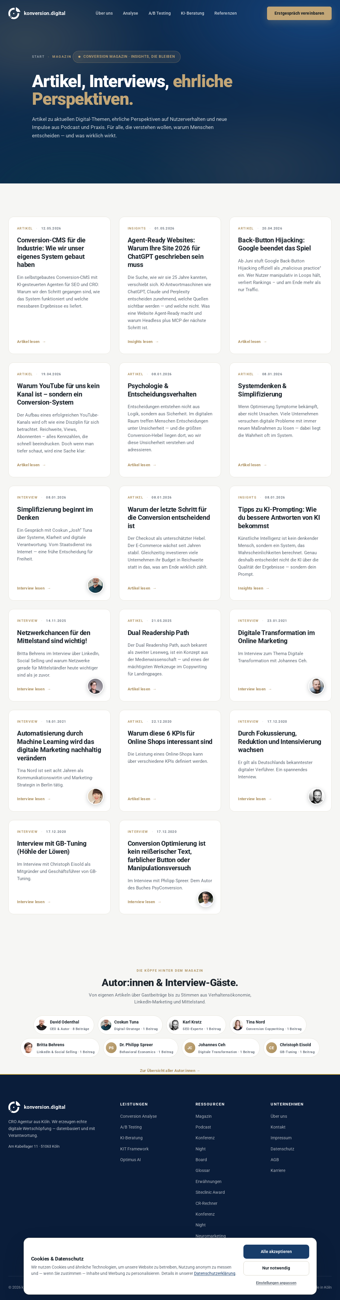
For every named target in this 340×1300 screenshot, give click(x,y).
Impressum (281, 1137)
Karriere (278, 1170)
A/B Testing (160, 13)
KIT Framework (134, 1148)
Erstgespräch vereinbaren (299, 13)
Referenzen (225, 13)
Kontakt (278, 1127)
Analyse (130, 13)
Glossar (203, 1170)
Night (201, 1148)
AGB (275, 1159)
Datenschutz (282, 1148)
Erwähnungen (209, 1181)
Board (201, 1159)
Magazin (204, 1116)
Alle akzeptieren (276, 1251)
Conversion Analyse (138, 1116)
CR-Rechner (206, 1203)
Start (38, 57)
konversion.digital (36, 13)
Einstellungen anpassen (276, 1283)
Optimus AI (130, 1159)
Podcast (203, 1127)
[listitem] (63, 1029)
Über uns (104, 13)
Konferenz (205, 1137)
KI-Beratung (192, 13)
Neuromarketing (211, 1236)
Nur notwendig (276, 1268)
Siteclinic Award (210, 1192)
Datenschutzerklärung (214, 1273)
